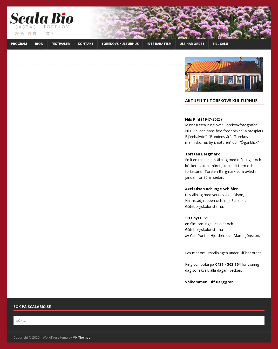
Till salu (220, 44)
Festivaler (60, 44)
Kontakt (85, 44)
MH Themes (81, 337)
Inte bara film (159, 44)
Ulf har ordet (192, 44)
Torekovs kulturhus (120, 44)
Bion (39, 44)
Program (19, 44)
